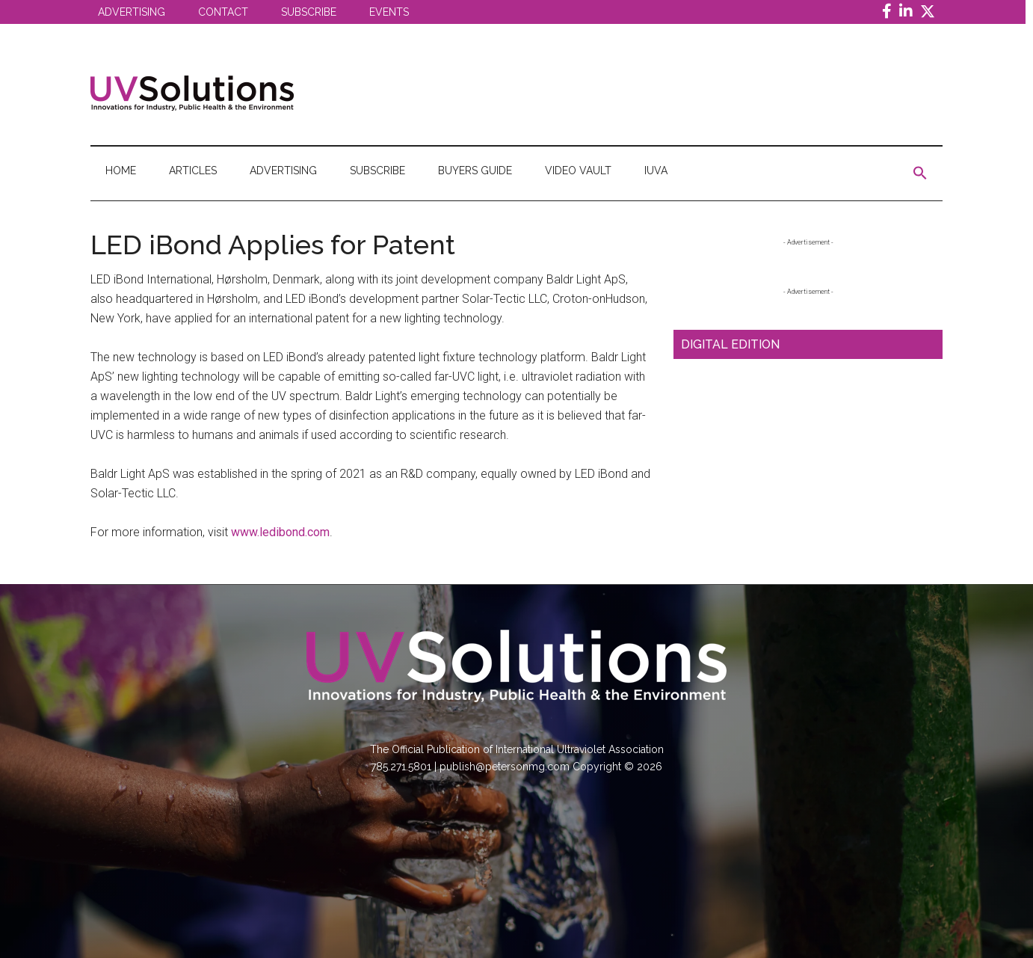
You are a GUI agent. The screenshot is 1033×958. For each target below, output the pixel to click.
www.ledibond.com (280, 532)
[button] (920, 173)
